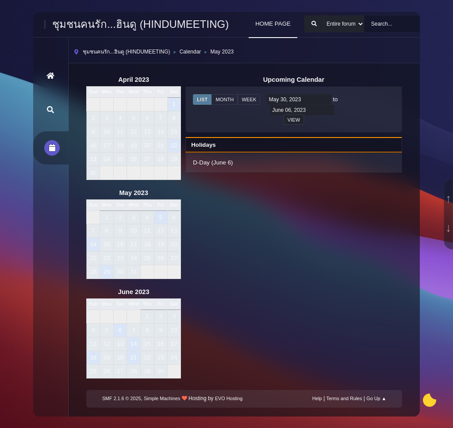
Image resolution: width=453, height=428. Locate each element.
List (202, 99)
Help (317, 398)
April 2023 (133, 79)
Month (224, 99)
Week (249, 99)
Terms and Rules (344, 398)
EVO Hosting (228, 398)
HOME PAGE (273, 23)
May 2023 (133, 192)
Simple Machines (162, 398)
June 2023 (134, 291)
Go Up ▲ (376, 398)
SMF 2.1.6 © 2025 (121, 398)
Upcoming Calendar (293, 79)
